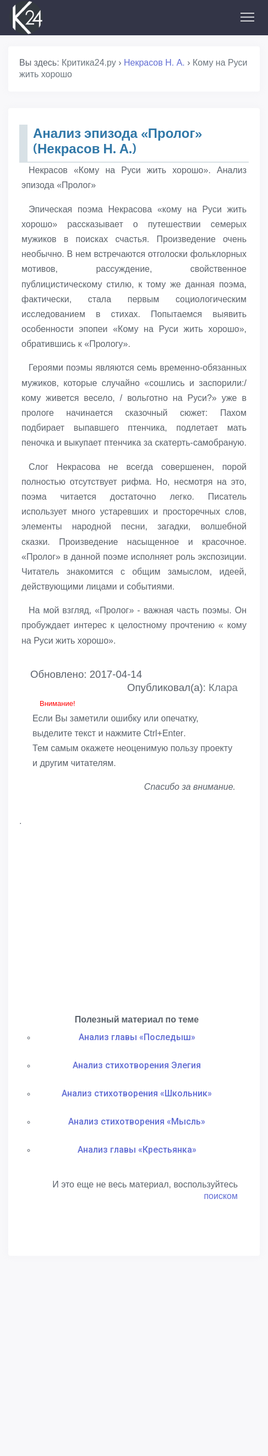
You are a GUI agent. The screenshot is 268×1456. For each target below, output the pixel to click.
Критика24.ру (89, 62)
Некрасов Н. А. (154, 62)
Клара (223, 687)
